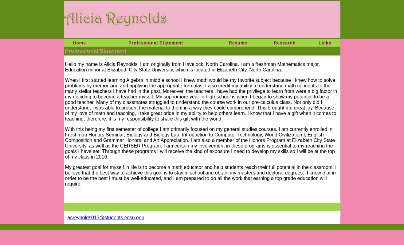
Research (285, 42)
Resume (238, 42)
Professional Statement (155, 42)
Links (325, 42)
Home (79, 42)
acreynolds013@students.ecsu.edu (106, 217)
